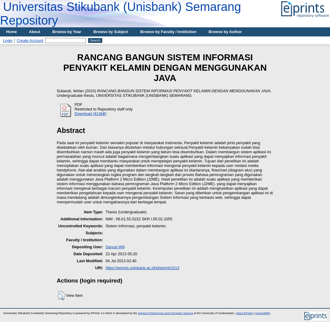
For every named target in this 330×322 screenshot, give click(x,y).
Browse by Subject (110, 31)
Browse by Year (66, 31)
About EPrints (244, 313)
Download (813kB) (90, 113)
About (34, 31)
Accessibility (262, 313)
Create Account (30, 40)
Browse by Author (225, 31)
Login (7, 40)
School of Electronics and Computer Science (165, 313)
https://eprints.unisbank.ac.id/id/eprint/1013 (142, 268)
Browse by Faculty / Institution (168, 31)
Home (11, 31)
